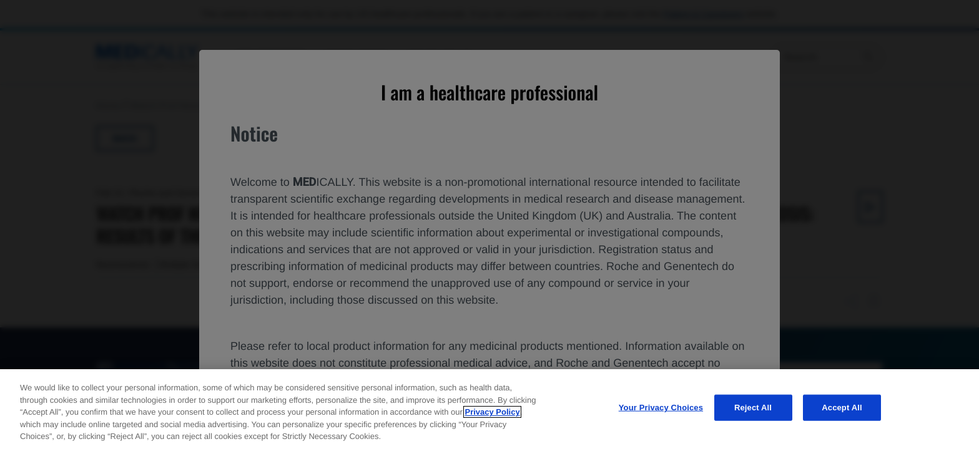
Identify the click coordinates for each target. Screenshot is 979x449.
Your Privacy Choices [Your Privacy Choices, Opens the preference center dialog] (661, 407)
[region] (489, 409)
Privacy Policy (492, 412)
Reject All (753, 407)
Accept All (842, 407)
